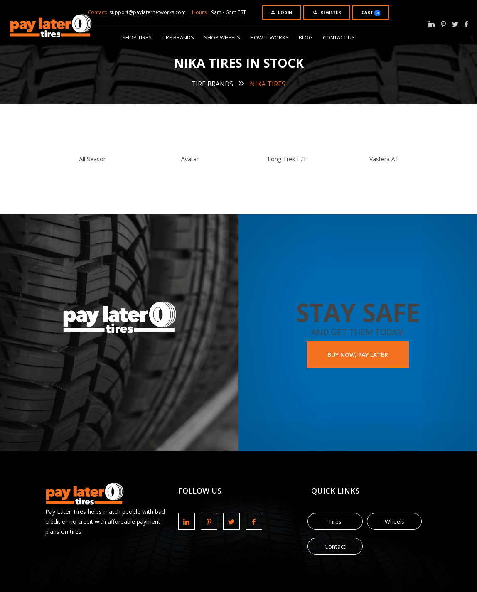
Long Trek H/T (287, 159)
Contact (335, 546)
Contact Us (339, 37)
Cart (370, 13)
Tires (335, 522)
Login (281, 12)
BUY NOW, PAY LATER (357, 355)
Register (326, 12)
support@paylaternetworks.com (147, 12)
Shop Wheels (222, 37)
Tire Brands (178, 37)
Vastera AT (384, 159)
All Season (93, 159)
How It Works (269, 37)
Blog (306, 37)
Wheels (394, 522)
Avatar (190, 159)
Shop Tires (137, 37)
